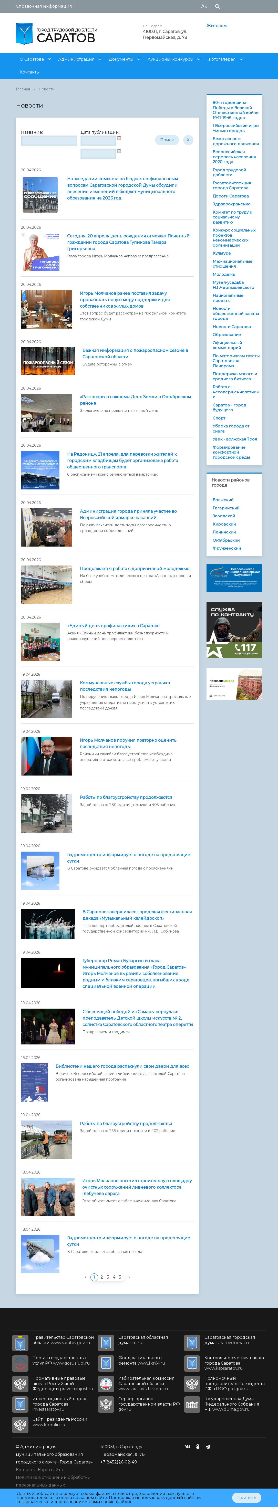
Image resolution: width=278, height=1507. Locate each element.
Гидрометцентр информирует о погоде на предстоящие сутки (128, 858)
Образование (227, 334)
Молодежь (224, 274)
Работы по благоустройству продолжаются (126, 797)
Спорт (219, 418)
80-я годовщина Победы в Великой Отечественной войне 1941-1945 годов (236, 110)
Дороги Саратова (231, 196)
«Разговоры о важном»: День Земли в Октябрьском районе (135, 400)
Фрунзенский (227, 548)
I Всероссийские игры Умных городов (236, 128)
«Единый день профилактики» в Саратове (113, 625)
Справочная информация (44, 6)
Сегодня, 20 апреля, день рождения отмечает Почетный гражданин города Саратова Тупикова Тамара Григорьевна (128, 242)
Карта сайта (50, 1469)
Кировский (224, 524)
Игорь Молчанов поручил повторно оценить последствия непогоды (128, 743)
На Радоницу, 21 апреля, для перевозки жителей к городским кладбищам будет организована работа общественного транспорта (122, 460)
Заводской (224, 516)
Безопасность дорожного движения (236, 141)
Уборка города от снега (231, 429)
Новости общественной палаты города (236, 313)
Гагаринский (226, 508)
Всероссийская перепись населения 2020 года (234, 156)
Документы (121, 59)
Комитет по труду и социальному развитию (232, 217)
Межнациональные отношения (232, 264)
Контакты (30, 72)
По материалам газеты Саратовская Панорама (236, 360)
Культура (222, 253)
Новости (47, 89)
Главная (23, 89)
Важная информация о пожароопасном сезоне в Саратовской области (135, 353)
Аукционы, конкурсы (170, 59)
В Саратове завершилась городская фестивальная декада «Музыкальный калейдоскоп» (137, 915)
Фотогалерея (222, 59)
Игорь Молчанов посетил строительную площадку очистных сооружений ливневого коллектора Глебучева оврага (137, 1187)
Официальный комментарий (227, 345)
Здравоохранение (232, 204)
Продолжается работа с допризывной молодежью (134, 568)
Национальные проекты (228, 298)
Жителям (217, 25)
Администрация (76, 59)
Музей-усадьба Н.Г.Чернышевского (233, 285)
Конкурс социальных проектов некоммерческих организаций (234, 238)
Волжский (223, 499)
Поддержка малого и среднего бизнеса (235, 376)
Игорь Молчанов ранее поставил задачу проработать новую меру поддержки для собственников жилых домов (125, 300)
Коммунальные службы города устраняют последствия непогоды (125, 686)
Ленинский (224, 532)
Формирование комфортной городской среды (231, 452)
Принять (246, 1497)
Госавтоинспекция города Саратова (232, 186)
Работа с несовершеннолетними (236, 391)
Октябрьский (226, 540)
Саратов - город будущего (229, 408)
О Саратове (32, 59)
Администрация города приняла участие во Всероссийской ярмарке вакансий (128, 514)
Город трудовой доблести (229, 172)
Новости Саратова (232, 326)
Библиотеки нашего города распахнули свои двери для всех (122, 1066)
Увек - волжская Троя (235, 439)
